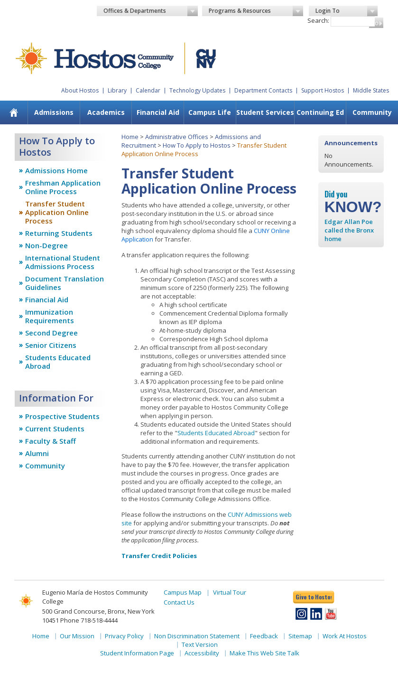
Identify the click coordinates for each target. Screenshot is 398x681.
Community (372, 112)
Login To (346, 11)
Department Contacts (263, 90)
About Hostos (80, 90)
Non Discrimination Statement (197, 636)
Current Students (54, 428)
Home (130, 136)
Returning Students (59, 233)
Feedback (264, 636)
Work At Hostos (345, 636)
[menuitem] (14, 112)
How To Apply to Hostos (197, 145)
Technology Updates (197, 90)
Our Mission (77, 636)
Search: (318, 20)
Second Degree (51, 332)
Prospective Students (62, 416)
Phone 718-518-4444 (89, 620)
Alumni (37, 453)
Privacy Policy (124, 636)
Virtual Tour (229, 592)
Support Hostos (322, 90)
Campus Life (209, 112)
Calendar (148, 90)
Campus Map (183, 592)
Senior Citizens (50, 345)
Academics (106, 112)
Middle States (371, 90)
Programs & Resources (256, 11)
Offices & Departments (150, 11)
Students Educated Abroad (58, 361)
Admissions (54, 112)
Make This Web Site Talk (264, 653)
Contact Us (179, 602)
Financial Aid (158, 112)
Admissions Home (56, 170)
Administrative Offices (176, 136)
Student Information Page (137, 653)
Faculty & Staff (50, 441)
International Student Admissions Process (62, 262)
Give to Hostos (314, 597)
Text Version (200, 644)
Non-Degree (46, 245)
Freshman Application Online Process (63, 187)
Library (117, 90)
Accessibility (202, 653)
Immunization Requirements (49, 316)
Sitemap (300, 636)
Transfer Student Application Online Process (57, 212)
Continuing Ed (320, 112)
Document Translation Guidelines (64, 282)
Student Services (265, 112)
